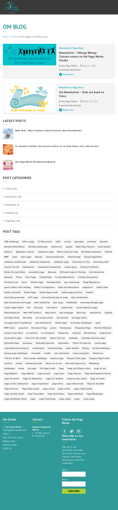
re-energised (47, 333)
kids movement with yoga (17, 302)
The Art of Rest (12, 358)
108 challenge (11, 241)
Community (28, 267)
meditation (67, 307)
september (63, 343)
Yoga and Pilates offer (78, 368)
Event (19, 277)
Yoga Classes (74, 373)
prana (53, 328)
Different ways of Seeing (72, 272)
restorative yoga (13, 338)
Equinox (8, 277)
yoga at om (100, 368)
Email (64, 479)
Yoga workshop (75, 393)
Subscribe (73, 491)
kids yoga (58, 302)
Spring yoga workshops (16, 353)
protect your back (13, 333)
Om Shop (27, 317)
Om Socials (62, 317)
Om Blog (14, 37)
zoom (77, 399)
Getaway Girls (54, 282)
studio (47, 353)
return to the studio (35, 338)
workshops (9, 368)
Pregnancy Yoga (83, 328)
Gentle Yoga (37, 282)
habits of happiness (44, 287)
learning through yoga (92, 302)
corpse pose (70, 267)
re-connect (32, 333)
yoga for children (54, 378)
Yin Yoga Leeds (47, 368)
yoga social (49, 388)
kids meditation (79, 297)
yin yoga (32, 368)
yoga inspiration (40, 383)
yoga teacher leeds (14, 393)
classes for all (11, 267)
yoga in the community (16, 383)
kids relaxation (42, 302)
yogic (33, 399)
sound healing (55, 348)
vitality (8, 363)
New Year (81, 312)
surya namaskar (81, 353)
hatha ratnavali (12, 292)
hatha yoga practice (72, 292)
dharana (52, 272)
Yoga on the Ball (95, 383)
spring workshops (101, 348)
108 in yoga (28, 241)
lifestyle (38, 307)
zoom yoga (88, 399)
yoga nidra (57, 383)
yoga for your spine (77, 378)
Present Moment (102, 328)
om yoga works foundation (17, 322)
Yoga (61, 368)
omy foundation (43, 322)
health (89, 292)
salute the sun (57, 338)
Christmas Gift (100, 262)
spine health (72, 348)
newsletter (95, 312)
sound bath (38, 348)
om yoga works (79, 317)
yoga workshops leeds (15, 399)
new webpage (66, 312)
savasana (27, 343)
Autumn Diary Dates (14, 246)
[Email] (74, 484)
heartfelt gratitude (14, 297)
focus (24, 282)
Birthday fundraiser (91, 251)
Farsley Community (88, 277)
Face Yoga (31, 277)
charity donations (55, 257)
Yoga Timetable (36, 393)
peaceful (23, 328)
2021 (58, 241)
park (98, 322)
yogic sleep (65, 399)
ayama (69, 246)
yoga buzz (59, 373)
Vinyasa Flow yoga (76, 358)
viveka (19, 363)
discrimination (96, 272)
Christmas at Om (81, 262)
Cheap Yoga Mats (93, 257)
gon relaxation (71, 282)
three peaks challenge (35, 358)
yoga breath (44, 373)
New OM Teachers (33, 312)
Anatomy (78, 241)
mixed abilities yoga (86, 307)
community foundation (49, 267)
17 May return (45, 241)
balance (8, 251)
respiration (105, 333)
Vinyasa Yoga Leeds (99, 358)
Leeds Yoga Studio (13, 307)
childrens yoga (61, 262)
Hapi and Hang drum (68, 287)
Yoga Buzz (78, 48)
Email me (40, 435)
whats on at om (54, 363)
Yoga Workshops (95, 393)
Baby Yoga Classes (85, 246)
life (28, 307)
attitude (91, 241)
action (67, 241)
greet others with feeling (17, 287)
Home (5, 37)
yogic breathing (47, 399)
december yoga (36, 272)
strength (35, 353)
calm (14, 257)
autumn (104, 241)
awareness (56, 246)
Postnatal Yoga (39, 328)
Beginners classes (25, 251)
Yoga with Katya (55, 393)
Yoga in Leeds (97, 378)
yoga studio (64, 388)
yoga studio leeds (83, 388)
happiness (88, 287)
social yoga (100, 343)
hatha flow (102, 287)
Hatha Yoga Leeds (48, 292)
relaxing (76, 333)
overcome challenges (81, 322)
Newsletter (65, 48)
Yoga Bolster (27, 373)
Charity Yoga (74, 257)
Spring (85, 348)
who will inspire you (75, 363)
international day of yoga (55, 297)
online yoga (61, 322)
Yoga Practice (11, 388)
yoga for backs (11, 378)
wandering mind (34, 363)
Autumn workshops (38, 246)
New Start (50, 312)
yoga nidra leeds (74, 383)
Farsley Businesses (65, 277)
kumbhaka (72, 302)
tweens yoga (56, 358)
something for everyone (16, 348)
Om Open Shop (11, 317)
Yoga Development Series (98, 373)
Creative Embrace (89, 267)
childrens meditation (15, 262)
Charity (38, 257)
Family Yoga (46, 277)
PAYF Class (9, 328)
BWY (6, 257)
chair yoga (26, 257)
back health (104, 246)
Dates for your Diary (14, 272)
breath (108, 251)
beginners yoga (45, 251)
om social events (44, 317)
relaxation (63, 333)
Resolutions (90, 333)
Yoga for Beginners (32, 378)
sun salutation (61, 353)
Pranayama (65, 328)
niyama (108, 312)
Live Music (52, 307)
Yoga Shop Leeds (30, 388)
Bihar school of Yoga (67, 251)
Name (64, 469)
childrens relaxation (40, 262)
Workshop (94, 363)
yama (21, 368)
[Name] (74, 474)
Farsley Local (11, 282)
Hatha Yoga (30, 292)
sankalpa (73, 338)
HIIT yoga (33, 297)
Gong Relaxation (91, 282)
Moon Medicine (12, 312)
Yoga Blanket (11, 373)
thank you (98, 353)
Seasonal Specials (45, 343)
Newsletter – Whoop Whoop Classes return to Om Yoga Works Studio (81, 56)
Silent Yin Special (82, 343)
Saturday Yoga (11, 343)
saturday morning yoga (93, 338)
